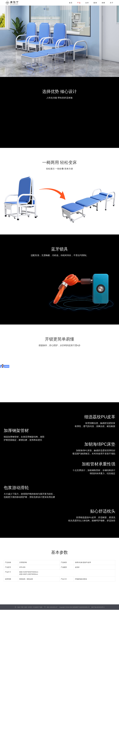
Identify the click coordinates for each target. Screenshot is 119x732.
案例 (95, 3)
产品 (79, 3)
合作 (87, 3)
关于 (111, 3)
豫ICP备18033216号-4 (97, 607)
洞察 (103, 3)
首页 (71, 3)
